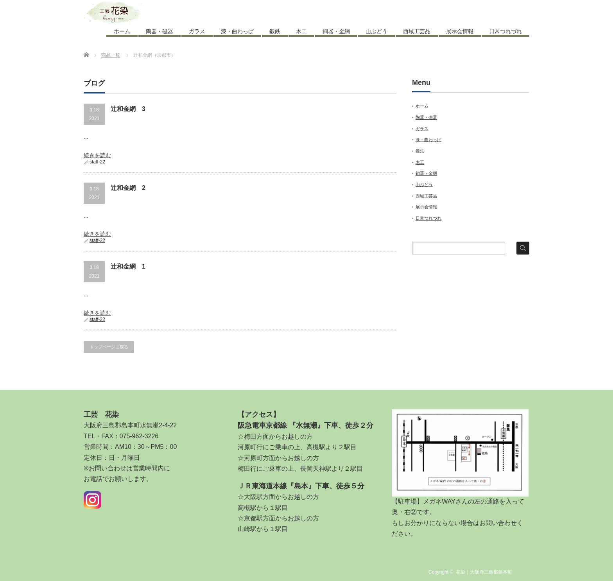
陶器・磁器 (159, 31)
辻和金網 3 (128, 109)
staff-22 (97, 162)
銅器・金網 (336, 31)
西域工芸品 (416, 31)
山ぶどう (376, 31)
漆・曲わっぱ (237, 31)
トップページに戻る (109, 346)
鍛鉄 (274, 31)
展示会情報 (459, 31)
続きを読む (97, 155)
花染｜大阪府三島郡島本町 (484, 572)
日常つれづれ (505, 31)
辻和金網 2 (128, 188)
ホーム (122, 31)
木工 (301, 31)
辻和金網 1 (128, 266)
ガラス (197, 31)
